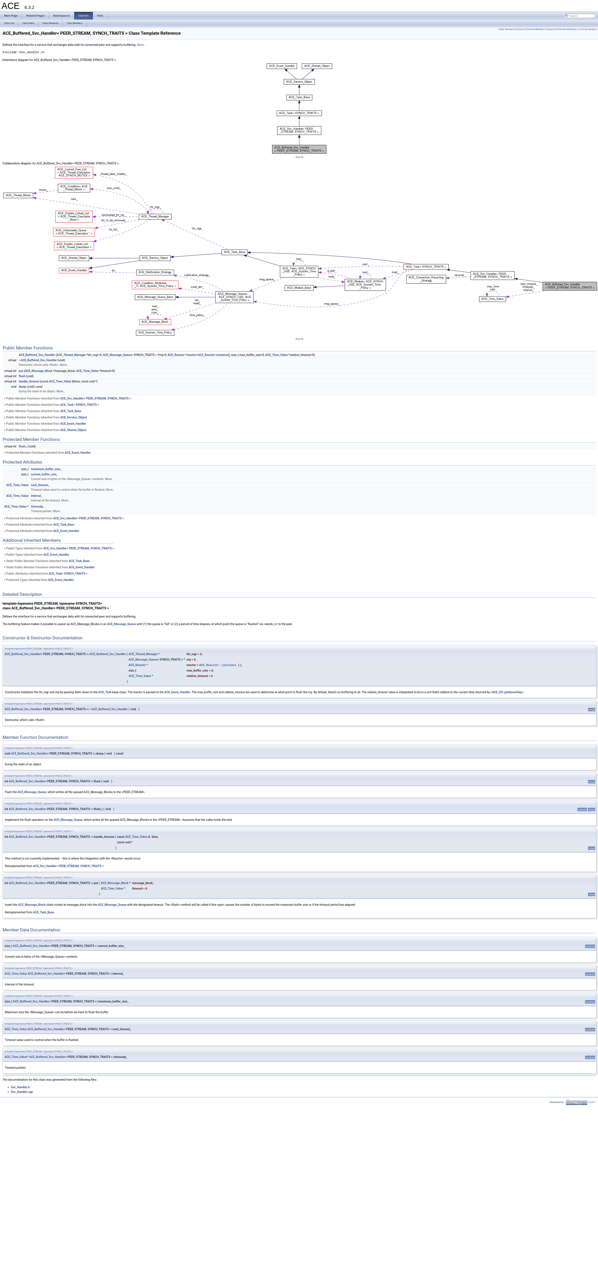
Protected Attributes (566, 29)
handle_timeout (29, 381)
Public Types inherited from (59, 548)
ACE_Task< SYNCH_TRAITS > (79, 404)
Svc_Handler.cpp (22, 1092)
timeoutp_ (37, 506)
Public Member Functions (511, 29)
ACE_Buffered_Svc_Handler (37, 355)
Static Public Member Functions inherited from (47, 561)
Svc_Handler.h (20, 1087)
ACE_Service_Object (73, 417)
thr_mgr (93, 355)
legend (299, 157)
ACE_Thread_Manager (71, 355)
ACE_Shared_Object (73, 430)
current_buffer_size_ (44, 474)
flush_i (23, 446)
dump (22, 386)
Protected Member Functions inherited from (47, 452)
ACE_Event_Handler (73, 423)
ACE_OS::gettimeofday (507, 692)
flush (22, 376)
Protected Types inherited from (39, 580)
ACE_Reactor (176, 355)
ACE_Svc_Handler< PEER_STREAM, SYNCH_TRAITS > (95, 398)
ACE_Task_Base (70, 411)
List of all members (587, 29)
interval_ (36, 495)
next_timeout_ (40, 485)
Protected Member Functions (539, 29)
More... (141, 44)
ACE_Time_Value (276, 355)
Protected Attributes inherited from (64, 518)
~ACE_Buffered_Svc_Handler (38, 360)
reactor (191, 355)
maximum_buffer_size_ (46, 469)
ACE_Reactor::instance (213, 355)
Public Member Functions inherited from (67, 398)
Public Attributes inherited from (45, 573)
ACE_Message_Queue (117, 355)
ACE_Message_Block (38, 371)
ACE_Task (104, 692)
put (21, 371)
